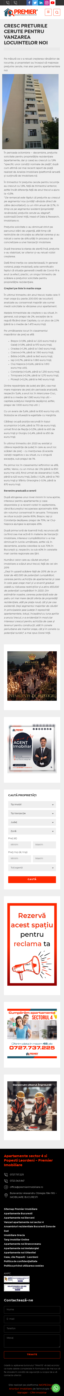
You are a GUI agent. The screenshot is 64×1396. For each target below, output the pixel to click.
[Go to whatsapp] (56, 1388)
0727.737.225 (8, 3)
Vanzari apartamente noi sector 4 (24, 1222)
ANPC (7, 1274)
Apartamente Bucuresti (18, 1214)
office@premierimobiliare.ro (26, 1187)
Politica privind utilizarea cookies (24, 1266)
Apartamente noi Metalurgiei (21, 1248)
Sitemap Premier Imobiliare (20, 1209)
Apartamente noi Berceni (19, 1218)
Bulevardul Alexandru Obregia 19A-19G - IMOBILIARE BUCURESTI (33, 1195)
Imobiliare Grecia (14, 1235)
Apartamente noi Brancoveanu (22, 1244)
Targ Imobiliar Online (16, 1240)
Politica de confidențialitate (20, 1261)
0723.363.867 (15, 3)
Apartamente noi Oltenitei (20, 1253)
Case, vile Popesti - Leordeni (21, 1257)
